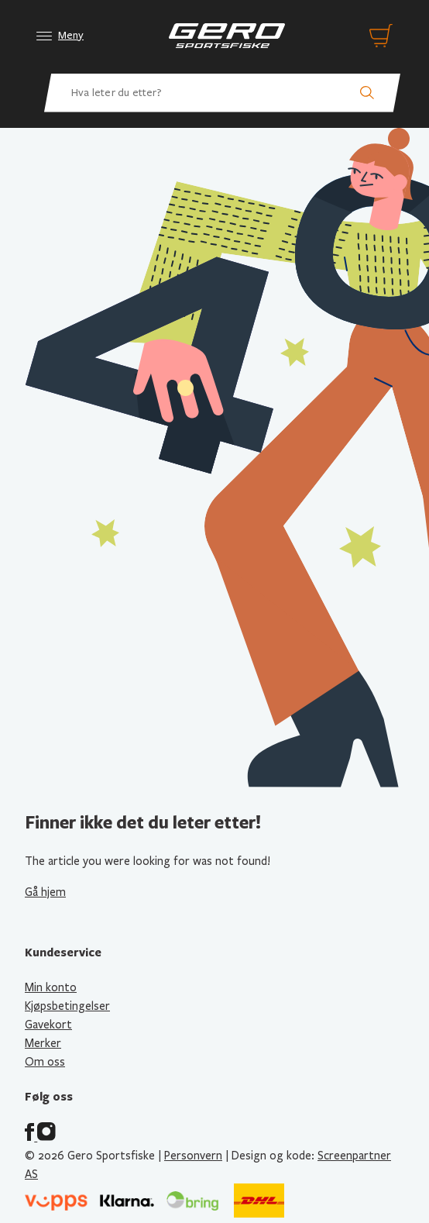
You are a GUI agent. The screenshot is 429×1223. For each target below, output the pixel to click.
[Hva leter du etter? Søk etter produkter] (222, 93)
